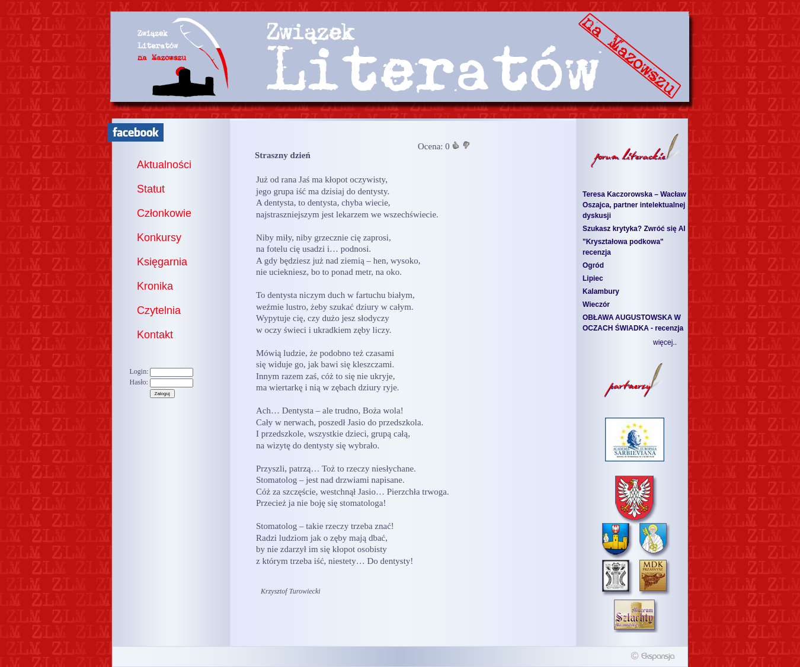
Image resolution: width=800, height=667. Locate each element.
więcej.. (665, 342)
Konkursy (159, 237)
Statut (151, 189)
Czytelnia (159, 310)
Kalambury (601, 291)
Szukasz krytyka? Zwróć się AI (634, 229)
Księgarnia (162, 262)
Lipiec (593, 278)
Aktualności (164, 165)
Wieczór (596, 304)
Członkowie (164, 213)
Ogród (593, 265)
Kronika (155, 286)
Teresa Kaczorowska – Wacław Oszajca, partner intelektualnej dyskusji (634, 205)
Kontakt (155, 335)
